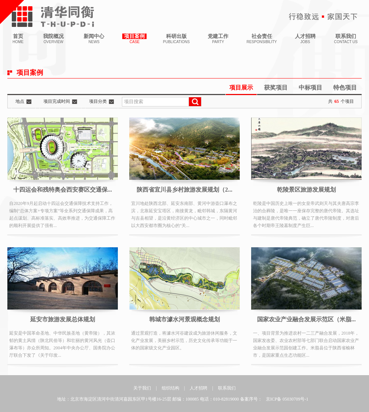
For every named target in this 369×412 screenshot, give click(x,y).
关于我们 (142, 388)
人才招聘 (198, 388)
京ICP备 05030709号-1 (287, 399)
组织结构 (170, 388)
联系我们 (227, 388)
